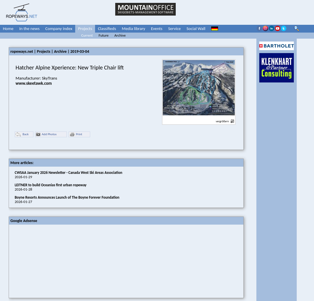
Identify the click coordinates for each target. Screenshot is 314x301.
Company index (58, 28)
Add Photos (46, 134)
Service (174, 28)
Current (87, 35)
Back (22, 134)
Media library (133, 28)
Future (104, 35)
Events (156, 28)
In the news (29, 28)
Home (8, 28)
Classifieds (107, 28)
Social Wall (195, 28)
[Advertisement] (52, 261)
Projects (85, 28)
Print (75, 134)
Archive (120, 35)
